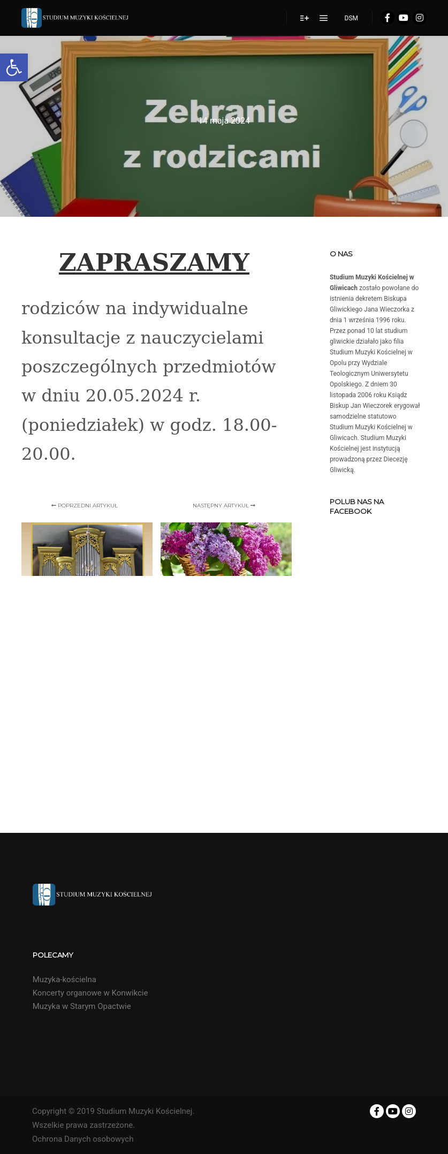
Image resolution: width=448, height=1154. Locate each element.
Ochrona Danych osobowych (82, 1139)
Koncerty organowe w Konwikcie (90, 993)
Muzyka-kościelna (64, 979)
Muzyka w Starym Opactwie (82, 1006)
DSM (351, 18)
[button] (14, 67)
